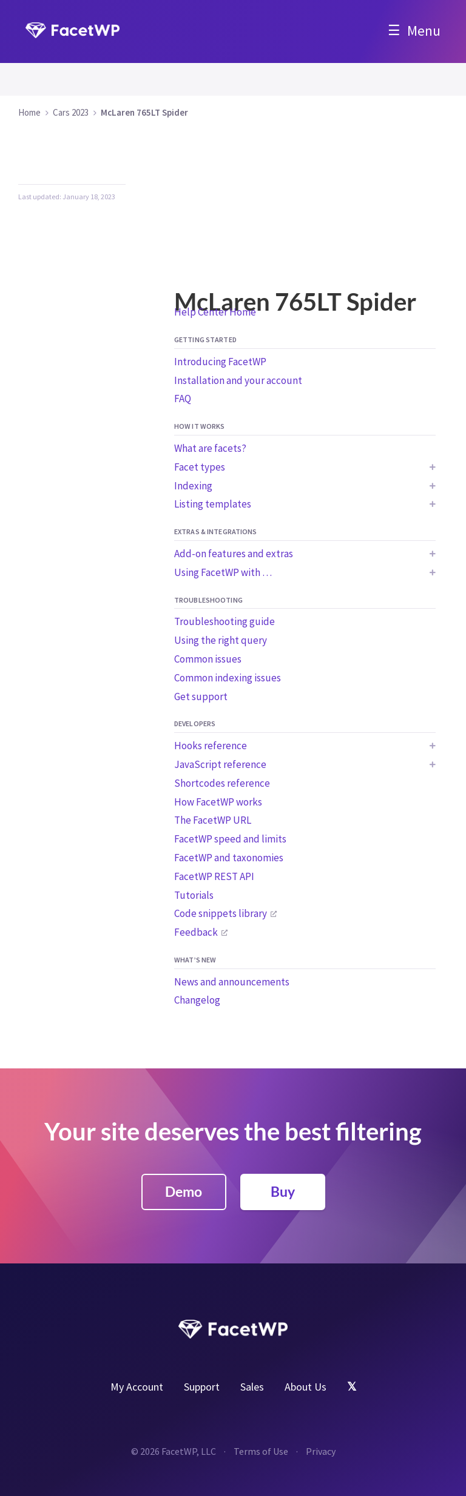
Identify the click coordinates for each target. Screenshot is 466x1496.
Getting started (205, 339)
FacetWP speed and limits (230, 839)
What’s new (195, 959)
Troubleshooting (208, 599)
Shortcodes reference (222, 783)
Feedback (196, 932)
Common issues (207, 659)
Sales (252, 1387)
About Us (305, 1387)
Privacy (321, 1451)
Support (202, 1387)
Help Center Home (215, 312)
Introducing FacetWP (220, 361)
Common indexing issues (227, 677)
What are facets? (210, 448)
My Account (136, 1387)
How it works (199, 426)
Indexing (193, 485)
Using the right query (220, 640)
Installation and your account (238, 380)
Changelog (197, 1000)
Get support (201, 696)
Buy (283, 1191)
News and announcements (231, 981)
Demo (183, 1191)
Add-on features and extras (233, 553)
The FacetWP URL (212, 820)
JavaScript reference (220, 764)
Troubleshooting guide (224, 621)
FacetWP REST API (214, 876)
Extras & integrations (215, 531)
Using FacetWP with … (223, 572)
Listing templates (212, 504)
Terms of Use (261, 1451)
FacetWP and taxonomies (228, 857)
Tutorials (194, 895)
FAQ (182, 398)
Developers (194, 723)
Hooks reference (210, 745)
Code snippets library (220, 913)
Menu (424, 30)
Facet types (199, 467)
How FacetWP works (218, 802)
